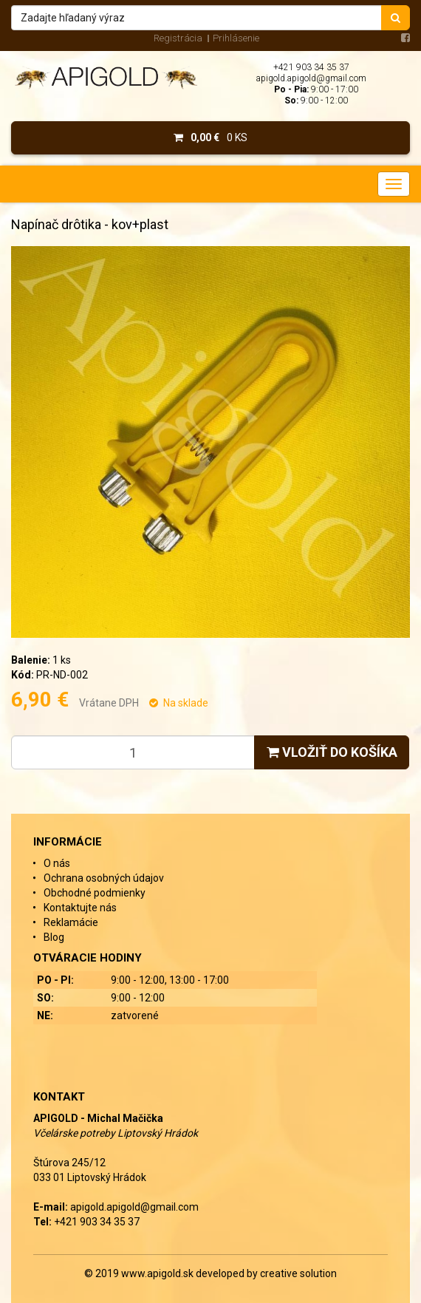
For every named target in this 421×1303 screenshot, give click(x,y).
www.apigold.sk (158, 1273)
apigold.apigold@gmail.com (311, 78)
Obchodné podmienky (95, 893)
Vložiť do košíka (332, 752)
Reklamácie (71, 922)
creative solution (298, 1273)
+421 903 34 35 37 (311, 67)
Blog (54, 937)
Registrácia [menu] (178, 38)
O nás (57, 863)
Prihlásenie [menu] (236, 38)
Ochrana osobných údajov (104, 878)
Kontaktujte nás (80, 908)
